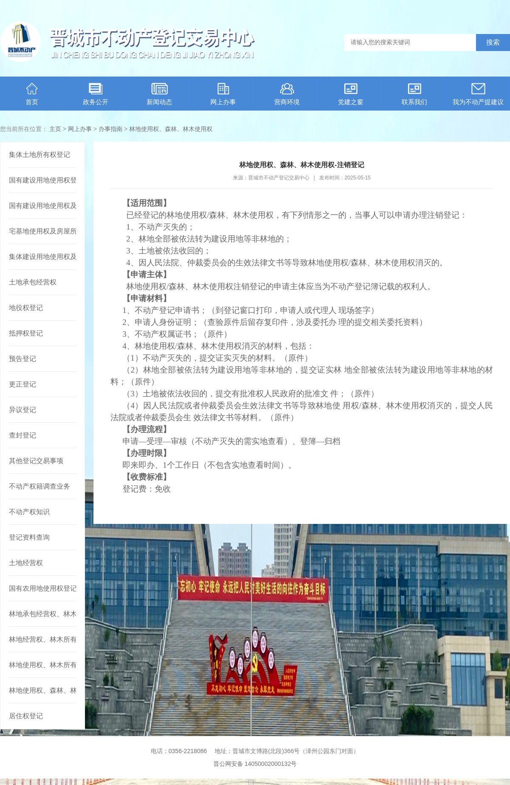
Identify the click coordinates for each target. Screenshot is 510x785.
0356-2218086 (188, 751)
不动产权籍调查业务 (39, 486)
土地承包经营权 (33, 282)
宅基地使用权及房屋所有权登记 (42, 231)
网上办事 (223, 94)
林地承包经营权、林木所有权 (42, 613)
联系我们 (414, 94)
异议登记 (22, 409)
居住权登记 (26, 716)
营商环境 (287, 94)
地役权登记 (26, 307)
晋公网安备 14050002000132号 (255, 763)
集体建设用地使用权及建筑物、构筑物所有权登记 (42, 256)
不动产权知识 (29, 511)
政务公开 (95, 94)
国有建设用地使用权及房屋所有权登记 (42, 205)
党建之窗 (350, 94)
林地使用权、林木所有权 (42, 664)
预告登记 (22, 358)
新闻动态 (159, 94)
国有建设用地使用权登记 (42, 180)
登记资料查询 (29, 537)
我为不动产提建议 (478, 94)
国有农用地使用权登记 (42, 588)
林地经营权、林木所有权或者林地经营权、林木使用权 (42, 639)
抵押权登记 (26, 333)
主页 (55, 128)
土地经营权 (26, 562)
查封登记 (22, 435)
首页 (32, 94)
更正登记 (22, 384)
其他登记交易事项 (36, 460)
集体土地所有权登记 (39, 154)
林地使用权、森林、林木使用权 (170, 128)
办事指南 (110, 128)
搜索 (493, 42)
